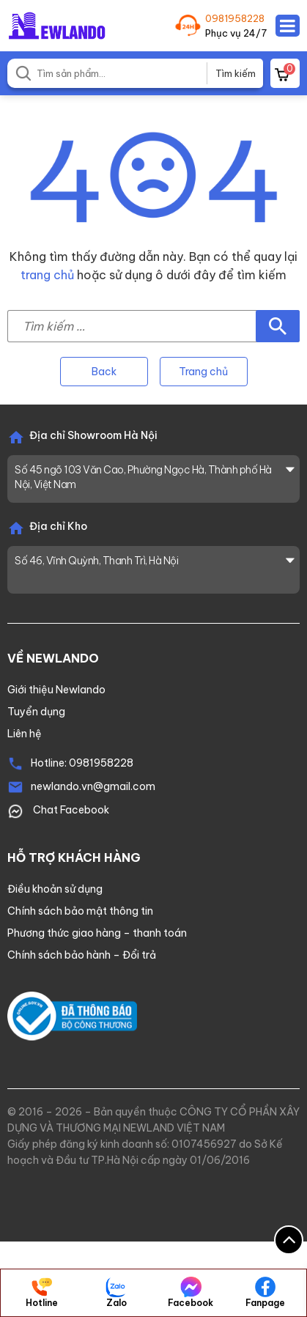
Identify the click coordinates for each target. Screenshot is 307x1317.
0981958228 (235, 18)
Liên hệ (24, 733)
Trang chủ (203, 371)
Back (104, 371)
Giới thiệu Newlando (56, 689)
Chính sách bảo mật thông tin (80, 911)
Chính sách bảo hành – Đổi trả (81, 955)
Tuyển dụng (36, 711)
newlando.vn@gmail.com (93, 786)
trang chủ (47, 275)
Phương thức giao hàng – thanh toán (97, 933)
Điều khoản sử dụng (55, 889)
